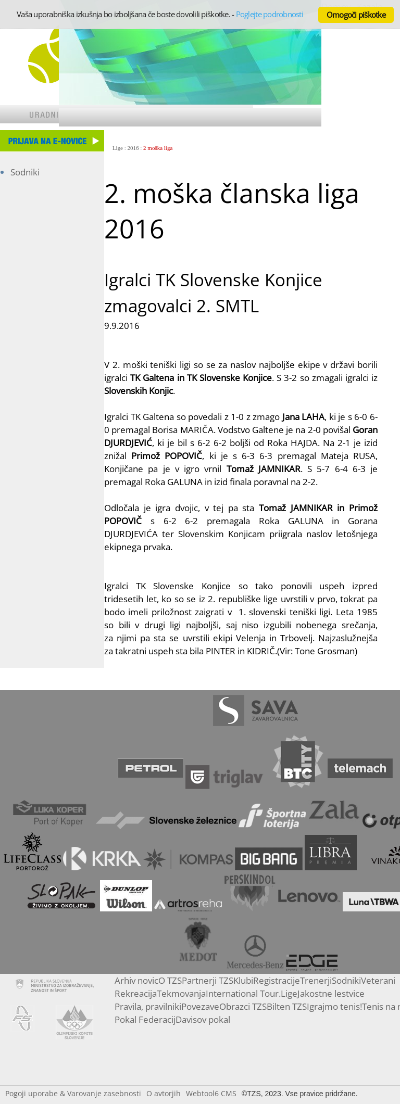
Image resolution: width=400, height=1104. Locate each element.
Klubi (243, 980)
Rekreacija (136, 993)
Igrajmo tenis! (334, 1006)
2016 (133, 148)
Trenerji (316, 980)
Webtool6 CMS (211, 1093)
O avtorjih (163, 1093)
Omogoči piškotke (356, 14)
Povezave (200, 1006)
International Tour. (243, 993)
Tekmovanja (181, 993)
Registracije (276, 980)
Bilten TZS (287, 1006)
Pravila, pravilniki (148, 1006)
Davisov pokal (203, 1019)
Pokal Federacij (145, 1019)
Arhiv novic (136, 980)
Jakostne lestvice (331, 993)
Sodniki (25, 172)
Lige (118, 148)
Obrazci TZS (243, 1006)
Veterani (378, 980)
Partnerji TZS (207, 980)
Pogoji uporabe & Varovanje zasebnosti (73, 1093)
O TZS (170, 980)
